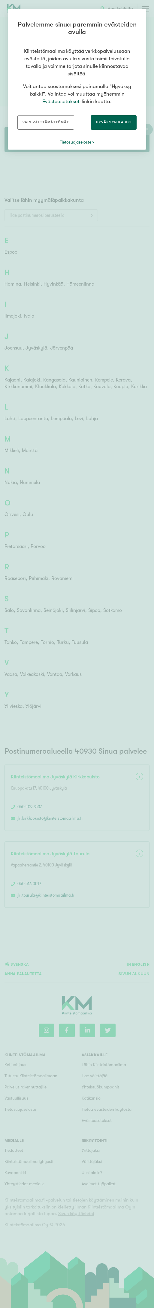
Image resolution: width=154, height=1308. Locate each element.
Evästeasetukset (61, 101)
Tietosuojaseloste (75, 142)
